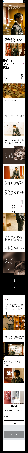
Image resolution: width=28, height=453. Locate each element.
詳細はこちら (14, 419)
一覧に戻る (14, 423)
